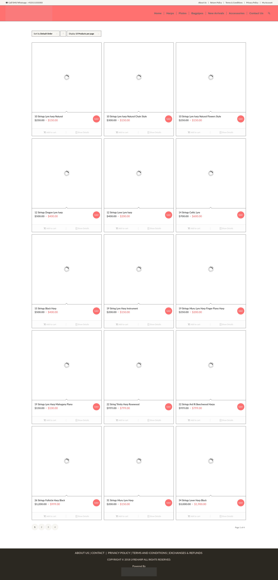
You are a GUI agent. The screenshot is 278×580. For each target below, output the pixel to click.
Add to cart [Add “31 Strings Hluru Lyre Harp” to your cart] (122, 516)
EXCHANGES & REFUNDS (186, 552)
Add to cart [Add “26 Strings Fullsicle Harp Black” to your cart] (50, 516)
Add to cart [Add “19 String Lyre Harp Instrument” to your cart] (122, 324)
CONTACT (98, 552)
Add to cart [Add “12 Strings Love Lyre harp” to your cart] (122, 228)
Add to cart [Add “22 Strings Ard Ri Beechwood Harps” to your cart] (194, 420)
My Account (267, 2)
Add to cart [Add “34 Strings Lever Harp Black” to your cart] (194, 516)
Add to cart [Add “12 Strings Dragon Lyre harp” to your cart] (50, 228)
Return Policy (216, 2)
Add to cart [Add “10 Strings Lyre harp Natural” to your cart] (50, 132)
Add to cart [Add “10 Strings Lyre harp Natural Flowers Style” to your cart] (194, 132)
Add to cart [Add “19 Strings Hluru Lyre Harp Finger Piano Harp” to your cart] (194, 324)
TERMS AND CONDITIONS (149, 552)
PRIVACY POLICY (119, 552)
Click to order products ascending (63, 34)
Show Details (82, 132)
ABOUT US (82, 552)
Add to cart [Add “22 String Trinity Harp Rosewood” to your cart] (122, 420)
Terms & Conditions (234, 2)
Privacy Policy (252, 2)
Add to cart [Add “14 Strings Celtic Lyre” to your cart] (194, 228)
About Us (202, 2)
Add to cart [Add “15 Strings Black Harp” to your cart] (50, 324)
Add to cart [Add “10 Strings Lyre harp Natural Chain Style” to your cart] (122, 132)
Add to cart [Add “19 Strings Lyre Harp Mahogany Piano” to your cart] (50, 420)
